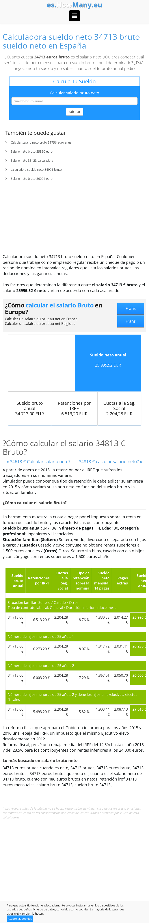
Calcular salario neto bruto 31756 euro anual (41, 142)
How (74, 4)
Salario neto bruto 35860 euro (31, 151)
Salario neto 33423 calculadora (32, 160)
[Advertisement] (74, 221)
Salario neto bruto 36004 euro (31, 178)
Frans (131, 308)
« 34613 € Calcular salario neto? (39, 461)
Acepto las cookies (20, 919)
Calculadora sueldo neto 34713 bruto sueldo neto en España (71, 41)
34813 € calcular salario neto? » (110, 461)
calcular (74, 112)
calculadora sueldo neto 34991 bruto (36, 169)
